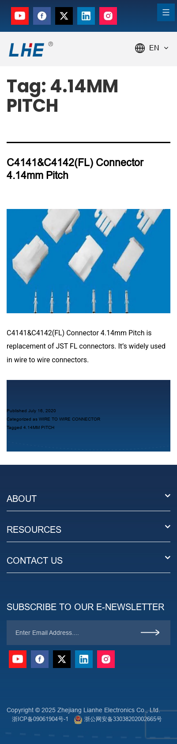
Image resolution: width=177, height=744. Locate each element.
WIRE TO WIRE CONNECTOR (69, 419)
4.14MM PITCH (38, 427)
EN (158, 48)
